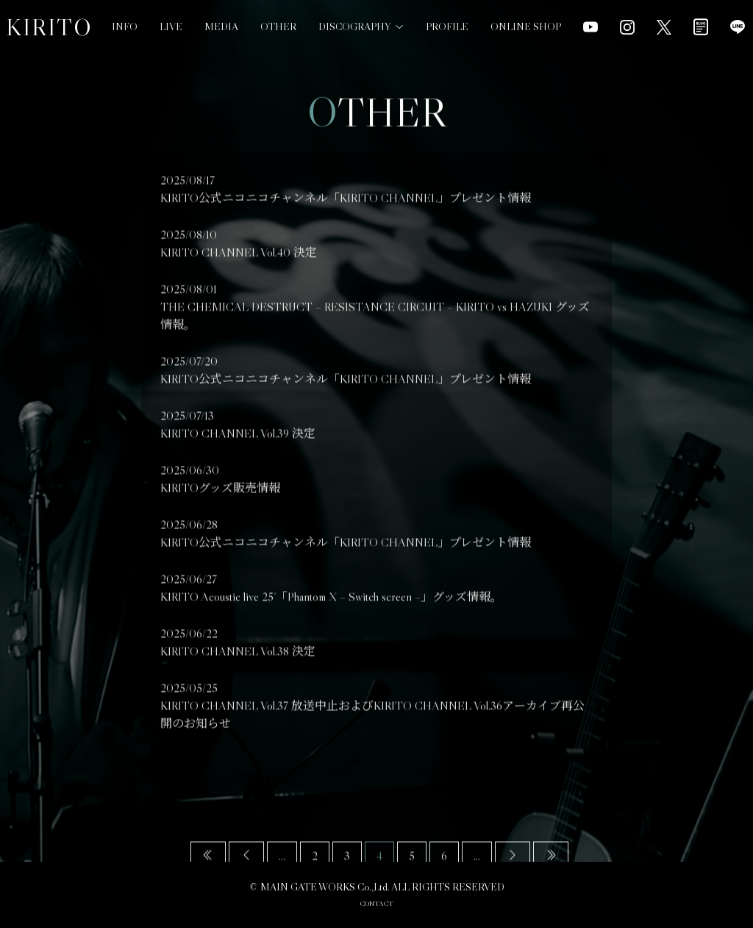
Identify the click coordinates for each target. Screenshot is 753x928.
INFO (125, 26)
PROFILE (447, 19)
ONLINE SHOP (525, 14)
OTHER (278, 26)
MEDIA (221, 26)
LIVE (171, 26)
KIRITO (49, 27)
